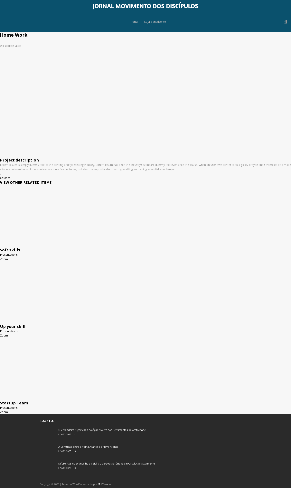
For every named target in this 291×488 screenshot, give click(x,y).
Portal (134, 22)
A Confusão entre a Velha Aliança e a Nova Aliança (88, 446)
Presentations (9, 254)
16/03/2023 (65, 434)
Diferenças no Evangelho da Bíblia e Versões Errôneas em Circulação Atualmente (106, 463)
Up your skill (12, 326)
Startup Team (14, 403)
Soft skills (10, 250)
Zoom (4, 259)
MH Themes (104, 484)
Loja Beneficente (155, 22)
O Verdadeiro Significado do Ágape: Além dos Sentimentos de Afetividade (102, 430)
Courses (5, 178)
